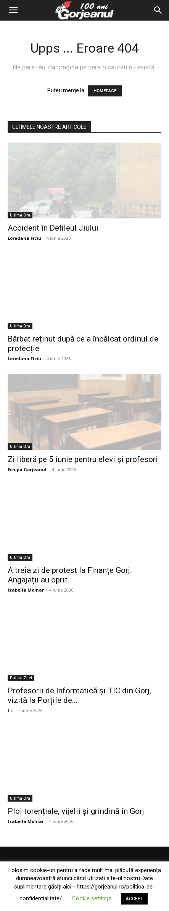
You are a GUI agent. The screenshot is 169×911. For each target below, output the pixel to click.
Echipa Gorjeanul (27, 469)
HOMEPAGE (104, 90)
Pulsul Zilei (21, 677)
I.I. (10, 710)
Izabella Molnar (26, 590)
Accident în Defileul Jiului (53, 228)
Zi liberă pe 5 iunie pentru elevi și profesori (83, 459)
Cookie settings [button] (91, 898)
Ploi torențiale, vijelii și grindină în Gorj (76, 811)
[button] (13, 10)
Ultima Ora (20, 215)
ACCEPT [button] (134, 898)
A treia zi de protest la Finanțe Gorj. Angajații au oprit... (70, 575)
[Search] (158, 10)
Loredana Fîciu (24, 238)
